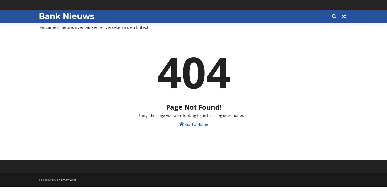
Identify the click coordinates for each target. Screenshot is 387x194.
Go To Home (193, 124)
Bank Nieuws (66, 16)
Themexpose (67, 180)
